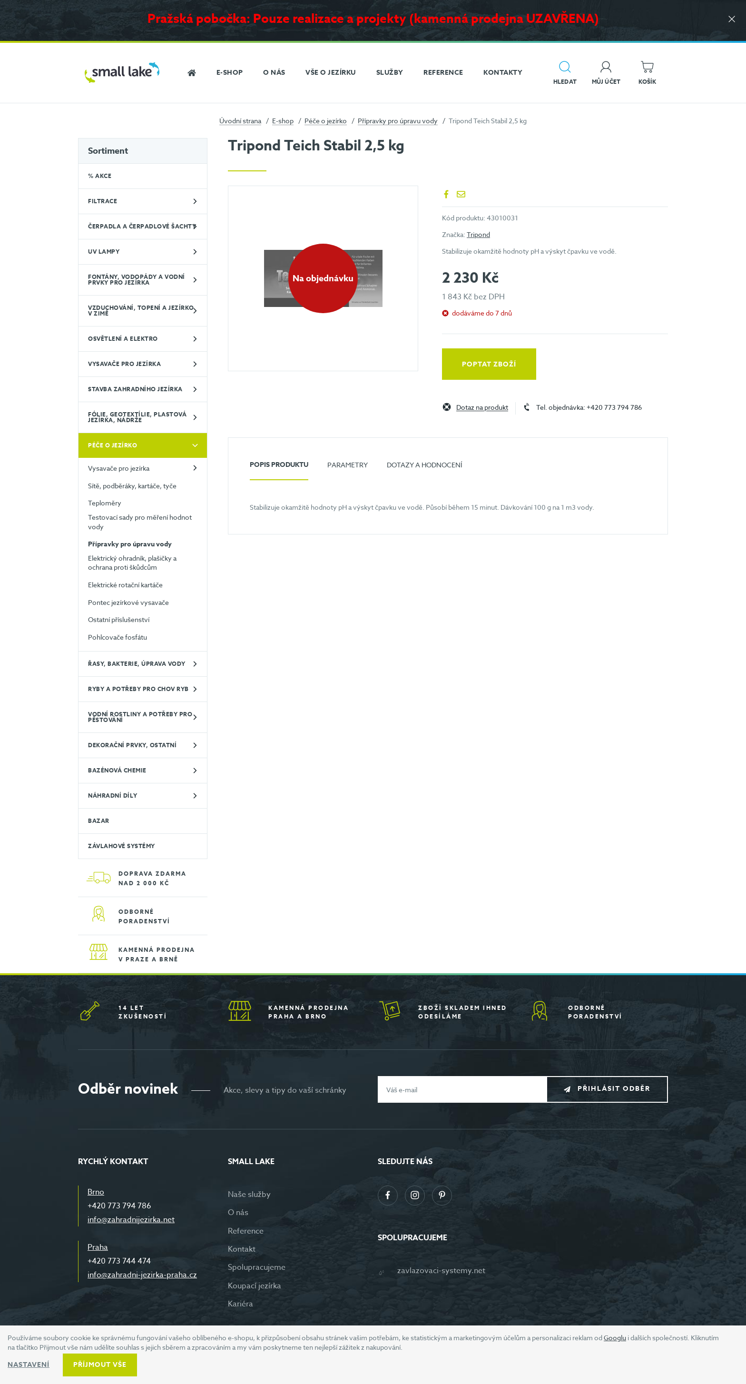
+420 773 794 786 (119, 1206)
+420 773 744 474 (119, 1261)
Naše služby (249, 1194)
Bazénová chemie (117, 770)
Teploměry (104, 502)
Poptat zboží (489, 364)
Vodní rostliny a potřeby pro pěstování (140, 717)
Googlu (615, 1337)
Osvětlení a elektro (123, 339)
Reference (246, 1231)
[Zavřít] (732, 19)
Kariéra (240, 1304)
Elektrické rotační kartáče (125, 584)
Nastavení (28, 1365)
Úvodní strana (240, 120)
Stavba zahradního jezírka (135, 389)
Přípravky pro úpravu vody (398, 120)
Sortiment (108, 151)
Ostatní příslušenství (118, 619)
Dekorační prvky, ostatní (132, 745)
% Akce (99, 176)
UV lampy (103, 251)
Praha (98, 1247)
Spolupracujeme (256, 1267)
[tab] (279, 468)
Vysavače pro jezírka (124, 364)
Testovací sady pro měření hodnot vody (140, 522)
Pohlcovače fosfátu (117, 637)
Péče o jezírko (325, 120)
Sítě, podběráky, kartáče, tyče (132, 485)
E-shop (283, 120)
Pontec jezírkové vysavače (128, 602)
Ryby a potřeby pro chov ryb (138, 689)
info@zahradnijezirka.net (131, 1220)
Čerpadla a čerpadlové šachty (142, 226)
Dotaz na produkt (482, 408)
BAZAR (98, 821)
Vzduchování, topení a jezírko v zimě (141, 310)
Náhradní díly (112, 795)
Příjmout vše (100, 1365)
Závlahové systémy (121, 846)
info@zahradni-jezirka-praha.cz (142, 1275)
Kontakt (241, 1249)
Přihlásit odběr (614, 1089)
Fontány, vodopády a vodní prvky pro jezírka (136, 280)
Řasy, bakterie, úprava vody (137, 664)
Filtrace (102, 201)
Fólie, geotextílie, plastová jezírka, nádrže (137, 417)
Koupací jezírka (254, 1286)
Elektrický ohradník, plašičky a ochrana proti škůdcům (132, 563)
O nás (238, 1212)
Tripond (478, 234)
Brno (96, 1192)
